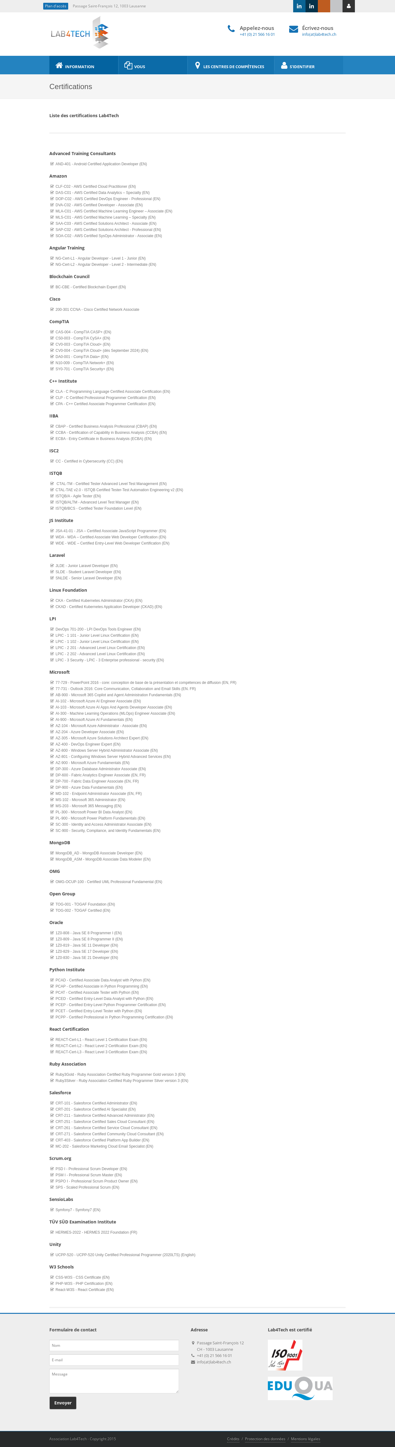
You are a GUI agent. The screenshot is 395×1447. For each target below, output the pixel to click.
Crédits (233, 1438)
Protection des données (265, 1438)
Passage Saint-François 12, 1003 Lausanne (109, 6)
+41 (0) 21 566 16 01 (257, 34)
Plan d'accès (55, 6)
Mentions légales (305, 1438)
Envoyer (63, 1403)
